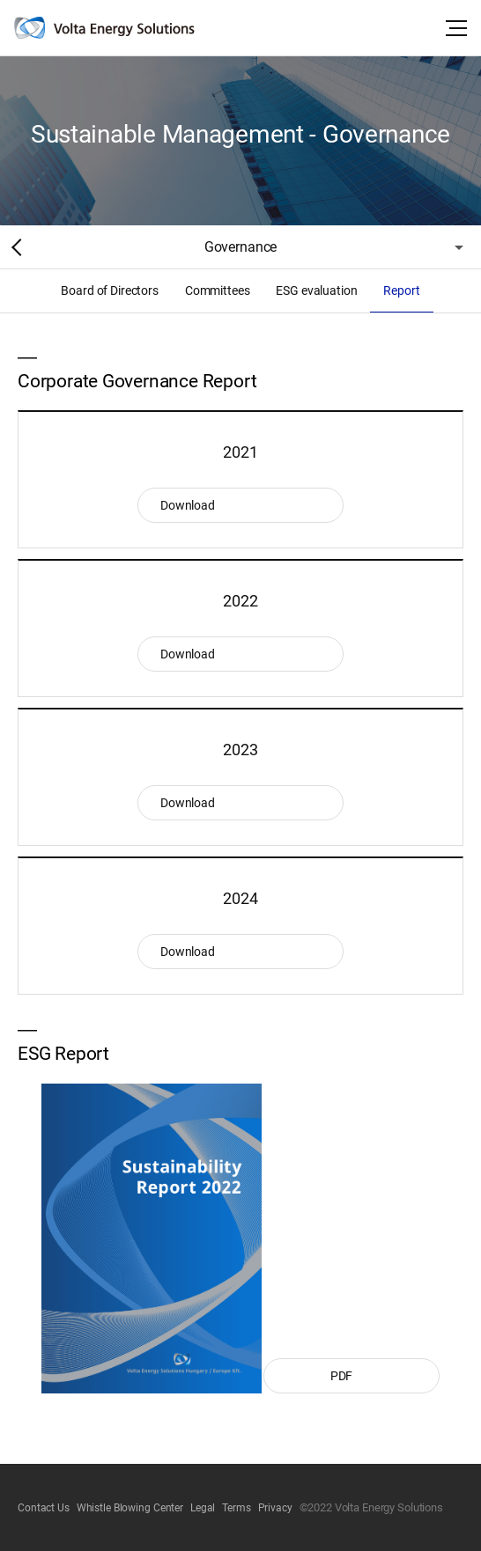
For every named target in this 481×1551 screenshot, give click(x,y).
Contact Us (44, 1508)
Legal (202, 1508)
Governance (240, 247)
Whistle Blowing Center (130, 1508)
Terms (236, 1508)
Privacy (275, 1508)
